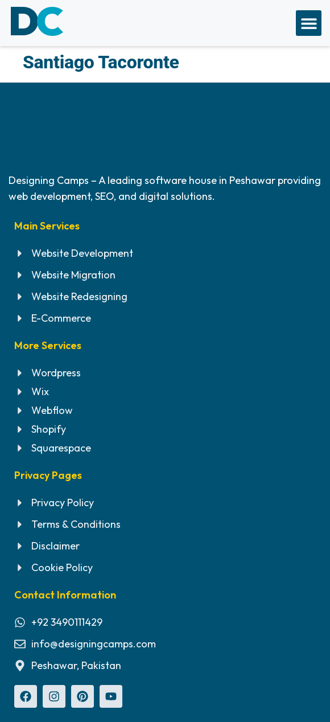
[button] (308, 23)
